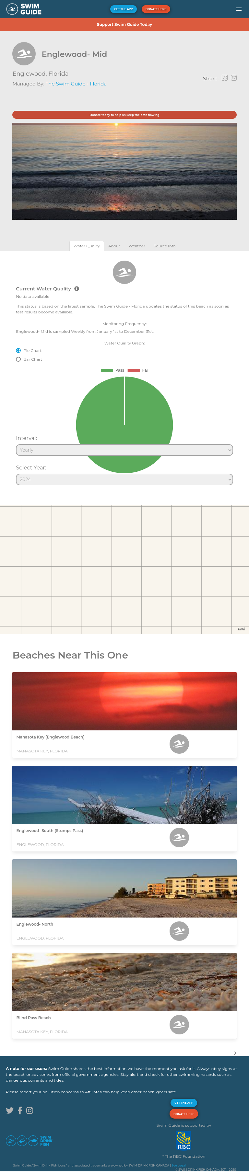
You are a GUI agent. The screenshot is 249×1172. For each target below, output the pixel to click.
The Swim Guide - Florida (76, 84)
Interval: (26, 438)
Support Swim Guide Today (124, 24)
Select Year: (31, 467)
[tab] (86, 246)
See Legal (178, 1165)
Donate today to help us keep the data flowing (124, 115)
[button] (238, 9)
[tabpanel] (124, 370)
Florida (58, 73)
